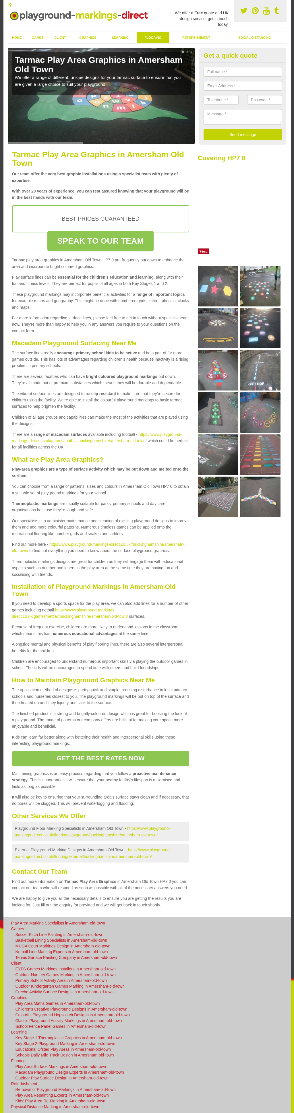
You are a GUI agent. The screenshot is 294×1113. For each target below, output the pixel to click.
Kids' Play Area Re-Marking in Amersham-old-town (60, 1101)
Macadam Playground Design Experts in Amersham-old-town (70, 1072)
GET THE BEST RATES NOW (101, 758)
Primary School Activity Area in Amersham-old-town (61, 980)
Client (60, 37)
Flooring (152, 37)
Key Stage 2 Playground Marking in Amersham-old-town (65, 1043)
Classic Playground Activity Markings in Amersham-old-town (69, 1020)
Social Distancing (254, 37)
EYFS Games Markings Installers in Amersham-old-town (66, 969)
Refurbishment (196, 37)
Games (37, 37)
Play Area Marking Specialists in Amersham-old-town (58, 923)
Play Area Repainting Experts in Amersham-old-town (62, 1095)
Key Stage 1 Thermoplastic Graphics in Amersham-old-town (69, 1038)
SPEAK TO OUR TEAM (100, 240)
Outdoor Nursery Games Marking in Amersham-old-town (66, 974)
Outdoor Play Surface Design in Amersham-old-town (62, 1078)
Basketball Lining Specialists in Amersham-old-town (61, 940)
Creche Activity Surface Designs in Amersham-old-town (65, 992)
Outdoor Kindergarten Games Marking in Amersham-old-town (70, 986)
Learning (120, 37)
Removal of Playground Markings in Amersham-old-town (66, 1089)
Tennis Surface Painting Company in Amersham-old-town (66, 957)
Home (17, 37)
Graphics (87, 37)
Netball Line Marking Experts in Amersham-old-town (62, 951)
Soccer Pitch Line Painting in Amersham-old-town (60, 934)
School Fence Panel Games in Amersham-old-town (61, 1026)
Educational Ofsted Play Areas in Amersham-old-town (63, 1049)
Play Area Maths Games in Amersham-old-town (58, 1003)
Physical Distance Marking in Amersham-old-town (55, 1106)
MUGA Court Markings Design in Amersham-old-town (63, 946)
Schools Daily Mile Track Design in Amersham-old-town (65, 1055)
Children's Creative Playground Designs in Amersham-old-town (71, 1009)
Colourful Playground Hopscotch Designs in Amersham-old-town (73, 1015)
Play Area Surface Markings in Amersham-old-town (61, 1066)
